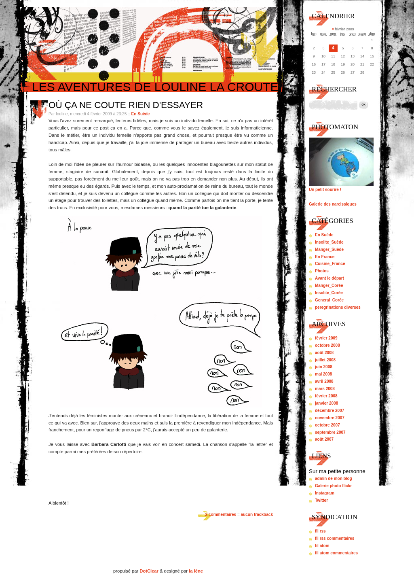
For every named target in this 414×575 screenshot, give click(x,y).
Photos (322, 271)
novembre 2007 (329, 418)
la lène (196, 571)
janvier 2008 (326, 403)
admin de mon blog (333, 478)
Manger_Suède (329, 249)
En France (324, 257)
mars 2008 (325, 388)
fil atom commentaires (336, 553)
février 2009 (326, 338)
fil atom (322, 545)
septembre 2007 (330, 432)
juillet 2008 (325, 360)
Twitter (321, 500)
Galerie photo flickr (333, 486)
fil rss (320, 531)
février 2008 (326, 396)
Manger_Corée (329, 285)
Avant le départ (329, 278)
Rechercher (334, 89)
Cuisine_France (330, 263)
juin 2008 (323, 367)
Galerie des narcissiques (333, 204)
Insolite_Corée (329, 293)
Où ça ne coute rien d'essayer (126, 105)
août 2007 (324, 439)
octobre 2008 (327, 345)
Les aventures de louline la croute (155, 86)
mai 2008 (323, 374)
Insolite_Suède (329, 242)
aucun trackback (257, 514)
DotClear (148, 571)
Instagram (324, 493)
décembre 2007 (329, 410)
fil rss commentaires (334, 538)
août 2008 (324, 352)
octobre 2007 (327, 425)
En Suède (140, 114)
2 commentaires (220, 514)
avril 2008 (324, 381)
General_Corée (329, 300)
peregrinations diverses (338, 307)
